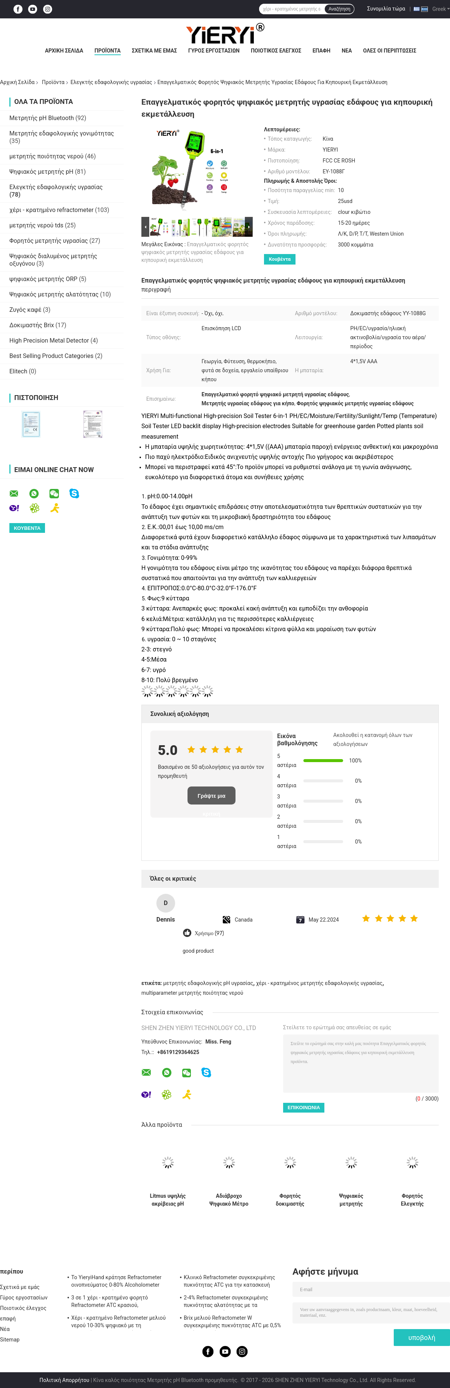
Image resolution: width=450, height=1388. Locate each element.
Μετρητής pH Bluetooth (41, 118)
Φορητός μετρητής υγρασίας (48, 240)
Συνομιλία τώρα (386, 9)
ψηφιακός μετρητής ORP (43, 279)
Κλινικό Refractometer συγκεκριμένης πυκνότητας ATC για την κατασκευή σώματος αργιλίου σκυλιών (229, 1282)
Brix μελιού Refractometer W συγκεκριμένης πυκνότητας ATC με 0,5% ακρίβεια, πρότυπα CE (232, 1323)
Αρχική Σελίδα (64, 51)
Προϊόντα (107, 51)
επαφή (321, 51)
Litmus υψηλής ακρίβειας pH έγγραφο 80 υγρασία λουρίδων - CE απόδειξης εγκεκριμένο (168, 1200)
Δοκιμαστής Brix (31, 325)
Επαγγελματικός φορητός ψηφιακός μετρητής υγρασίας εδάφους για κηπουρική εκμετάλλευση (195, 252)
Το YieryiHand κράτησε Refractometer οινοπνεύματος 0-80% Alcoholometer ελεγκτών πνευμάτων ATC (116, 1282)
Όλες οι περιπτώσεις (389, 51)
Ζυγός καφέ (25, 309)
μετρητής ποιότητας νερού (46, 156)
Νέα (347, 51)
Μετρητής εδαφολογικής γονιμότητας (61, 133)
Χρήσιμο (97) (209, 933)
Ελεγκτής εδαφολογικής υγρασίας (111, 82)
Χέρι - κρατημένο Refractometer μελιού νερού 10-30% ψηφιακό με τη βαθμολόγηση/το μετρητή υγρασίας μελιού (118, 1323)
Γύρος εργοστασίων (214, 51)
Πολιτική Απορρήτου (64, 1380)
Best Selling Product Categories (51, 355)
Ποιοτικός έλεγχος (276, 51)
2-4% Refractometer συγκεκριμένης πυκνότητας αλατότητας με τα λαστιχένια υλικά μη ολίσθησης (226, 1302)
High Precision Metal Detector (49, 340)
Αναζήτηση (339, 9)
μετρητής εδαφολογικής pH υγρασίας (208, 983)
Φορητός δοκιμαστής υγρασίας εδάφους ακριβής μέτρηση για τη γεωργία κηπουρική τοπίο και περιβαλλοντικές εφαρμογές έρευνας (290, 1200)
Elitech (18, 371)
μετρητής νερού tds (36, 225)
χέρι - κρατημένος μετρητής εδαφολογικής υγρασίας (319, 983)
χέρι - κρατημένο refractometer (51, 210)
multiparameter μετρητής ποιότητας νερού (192, 993)
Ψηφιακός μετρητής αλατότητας (54, 294)
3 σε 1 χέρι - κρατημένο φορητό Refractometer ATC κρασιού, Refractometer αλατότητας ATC (109, 1302)
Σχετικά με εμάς (154, 51)
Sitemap (10, 1340)
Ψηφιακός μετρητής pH (41, 171)
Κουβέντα (280, 259)
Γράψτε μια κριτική (211, 799)
